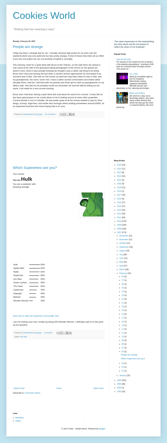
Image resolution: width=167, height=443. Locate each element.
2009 (119, 225)
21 (123, 303)
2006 (119, 380)
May (121, 262)
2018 (119, 191)
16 (123, 321)
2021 (119, 180)
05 (123, 351)
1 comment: (48, 333)
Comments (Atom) (32, 393)
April (121, 266)
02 (123, 367)
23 (123, 295)
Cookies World (44, 15)
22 (123, 299)
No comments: (50, 114)
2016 (119, 199)
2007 (119, 232)
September (124, 247)
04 (123, 363)
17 (123, 318)
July (121, 254)
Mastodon (19, 418)
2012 (119, 214)
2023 (119, 172)
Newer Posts (19, 388)
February (123, 273)
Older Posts (98, 388)
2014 (119, 206)
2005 (119, 384)
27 (123, 280)
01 (123, 371)
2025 (119, 165)
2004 (119, 388)
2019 (119, 187)
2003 (119, 391)
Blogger (102, 429)
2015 (119, 202)
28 (123, 276)
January (123, 375)
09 (123, 340)
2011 (119, 217)
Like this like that (123, 59)
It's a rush (134, 74)
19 (123, 310)
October (123, 243)
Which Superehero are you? (35, 168)
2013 (119, 210)
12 (123, 329)
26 (123, 284)
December (124, 236)
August (122, 251)
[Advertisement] (59, 142)
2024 (119, 169)
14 (123, 325)
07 (123, 348)
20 (123, 306)
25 (123, 288)
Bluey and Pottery (137, 93)
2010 (119, 221)
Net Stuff (23, 337)
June (121, 258)
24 (123, 291)
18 (123, 314)
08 (123, 344)
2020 (119, 184)
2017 (119, 195)
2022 (119, 176)
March (122, 269)
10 (123, 336)
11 (123, 333)
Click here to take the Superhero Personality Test (36, 316)
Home (59, 388)
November (124, 239)
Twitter (18, 421)
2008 (119, 229)
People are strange (28, 47)
